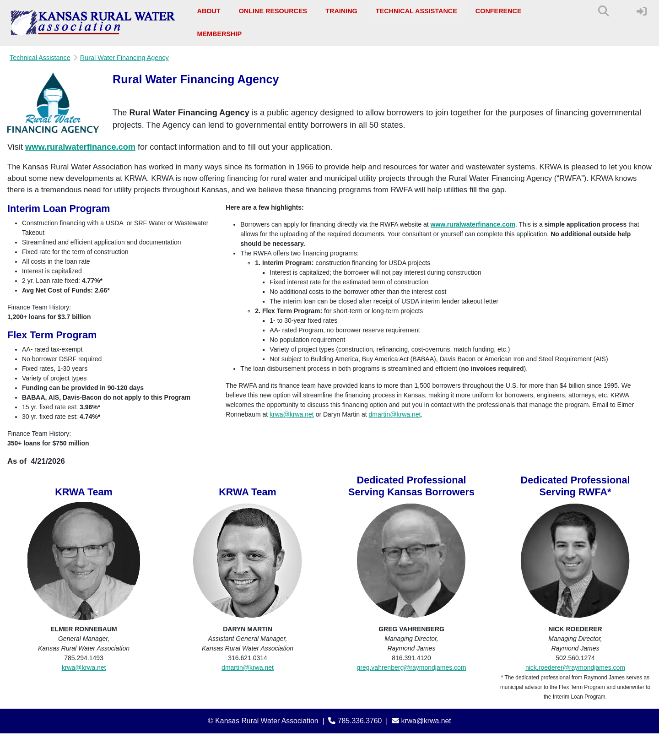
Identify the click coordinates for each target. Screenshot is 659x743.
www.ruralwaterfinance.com (80, 147)
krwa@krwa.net (292, 414)
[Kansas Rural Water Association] (93, 23)
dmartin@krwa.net (395, 414)
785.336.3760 (360, 721)
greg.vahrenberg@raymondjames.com (411, 667)
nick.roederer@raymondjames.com (575, 667)
